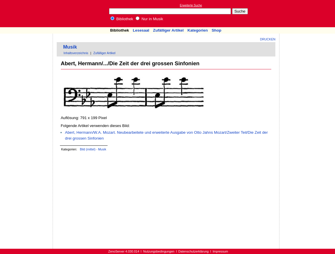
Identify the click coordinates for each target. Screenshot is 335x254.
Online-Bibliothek (28, 13)
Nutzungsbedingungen (159, 251)
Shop (216, 30)
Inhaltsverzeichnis (75, 53)
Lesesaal (141, 30)
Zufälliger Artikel (168, 30)
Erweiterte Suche (191, 5)
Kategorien (197, 30)
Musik (70, 47)
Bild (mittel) (87, 149)
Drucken (268, 39)
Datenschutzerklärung (193, 251)
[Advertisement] (308, 13)
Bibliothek (121, 19)
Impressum (220, 251)
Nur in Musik (149, 19)
